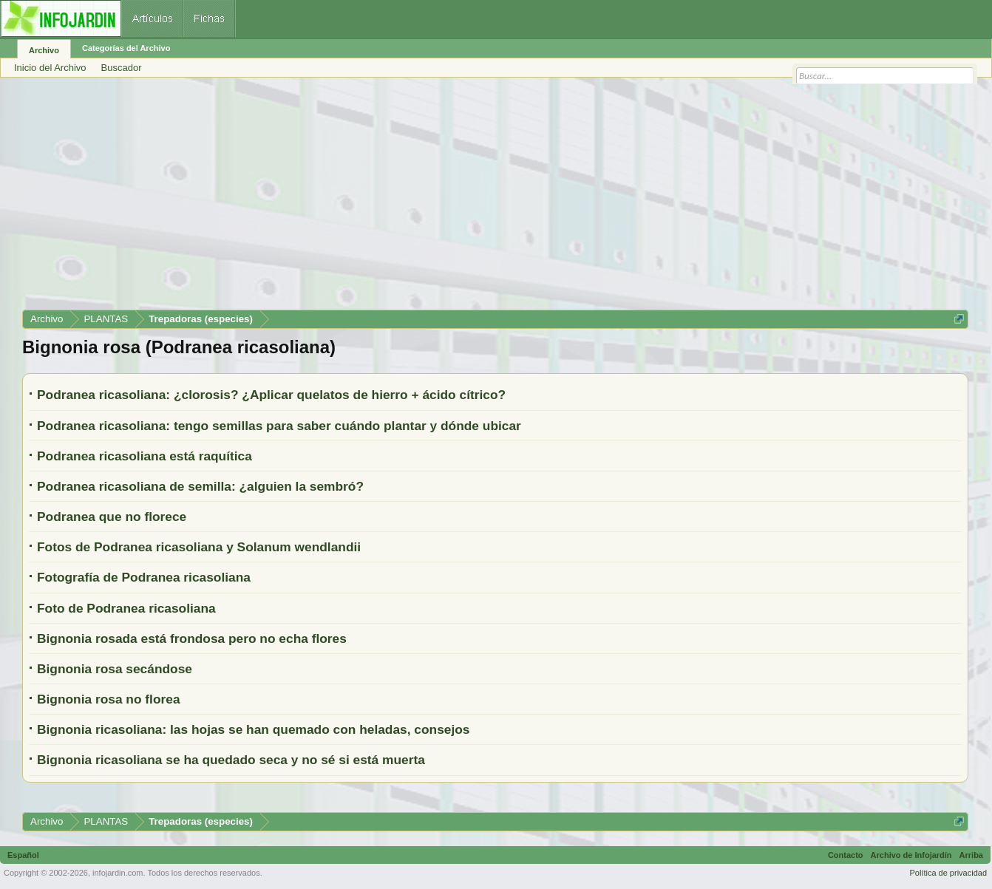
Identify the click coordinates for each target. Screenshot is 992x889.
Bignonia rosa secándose (114, 668)
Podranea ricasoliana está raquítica (144, 456)
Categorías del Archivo (126, 48)
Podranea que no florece (111, 516)
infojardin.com (117, 872)
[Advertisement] (465, 198)
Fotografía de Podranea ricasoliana (144, 577)
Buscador (121, 67)
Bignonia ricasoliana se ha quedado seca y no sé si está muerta (231, 759)
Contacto (845, 855)
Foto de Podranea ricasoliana (126, 608)
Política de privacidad (948, 872)
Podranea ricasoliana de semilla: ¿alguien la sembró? (200, 486)
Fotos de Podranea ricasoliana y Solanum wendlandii (199, 546)
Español (23, 855)
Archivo (44, 50)
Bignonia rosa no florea (108, 699)
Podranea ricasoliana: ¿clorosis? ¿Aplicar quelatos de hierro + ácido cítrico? (271, 394)
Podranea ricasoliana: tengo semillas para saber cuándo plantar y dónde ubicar (279, 425)
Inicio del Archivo (50, 67)
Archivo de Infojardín (911, 855)
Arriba (971, 855)
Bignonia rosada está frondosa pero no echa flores (192, 638)
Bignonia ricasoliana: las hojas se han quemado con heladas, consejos (253, 729)
